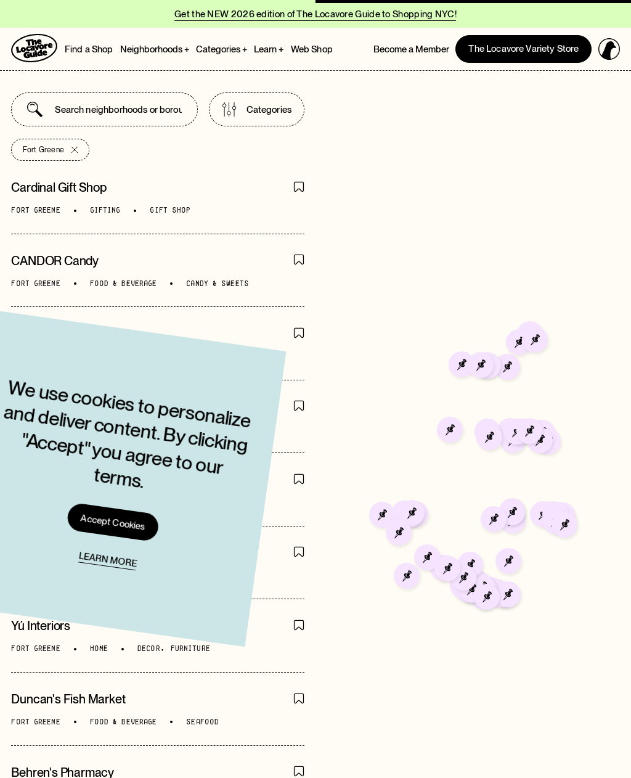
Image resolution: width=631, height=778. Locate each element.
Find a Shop (89, 49)
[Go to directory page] (157, 197)
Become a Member (411, 49)
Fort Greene (50, 149)
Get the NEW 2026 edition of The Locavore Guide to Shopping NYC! (315, 14)
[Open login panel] (609, 49)
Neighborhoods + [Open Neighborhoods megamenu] (154, 49)
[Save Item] (298, 188)
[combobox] (118, 109)
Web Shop (312, 49)
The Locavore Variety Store (523, 48)
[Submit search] (35, 109)
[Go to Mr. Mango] (472, 499)
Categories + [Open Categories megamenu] (221, 49)
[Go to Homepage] (34, 48)
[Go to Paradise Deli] (476, 472)
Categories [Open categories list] (257, 109)
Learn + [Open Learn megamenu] (268, 49)
